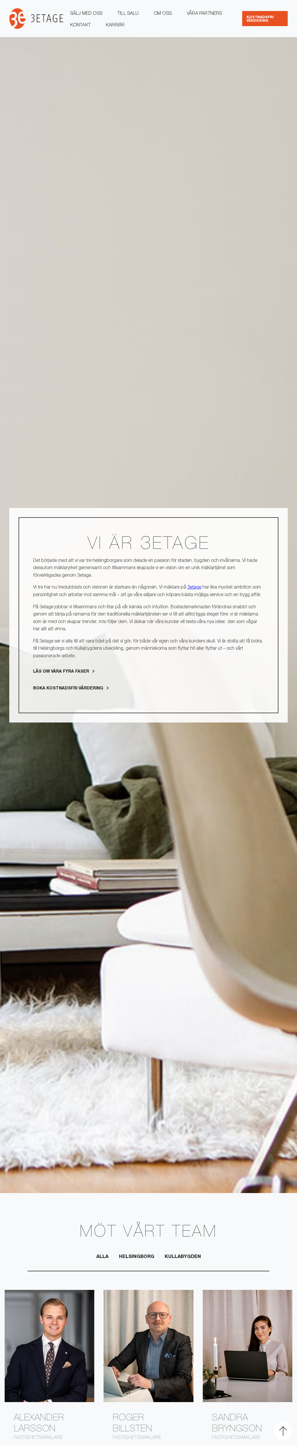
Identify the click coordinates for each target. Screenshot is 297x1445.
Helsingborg (136, 1257)
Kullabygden (183, 1257)
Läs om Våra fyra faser (61, 672)
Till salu (128, 14)
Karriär (115, 25)
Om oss (163, 14)
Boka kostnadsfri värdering (68, 689)
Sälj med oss (86, 14)
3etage (194, 587)
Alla (102, 1257)
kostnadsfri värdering (260, 19)
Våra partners (204, 14)
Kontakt (80, 25)
